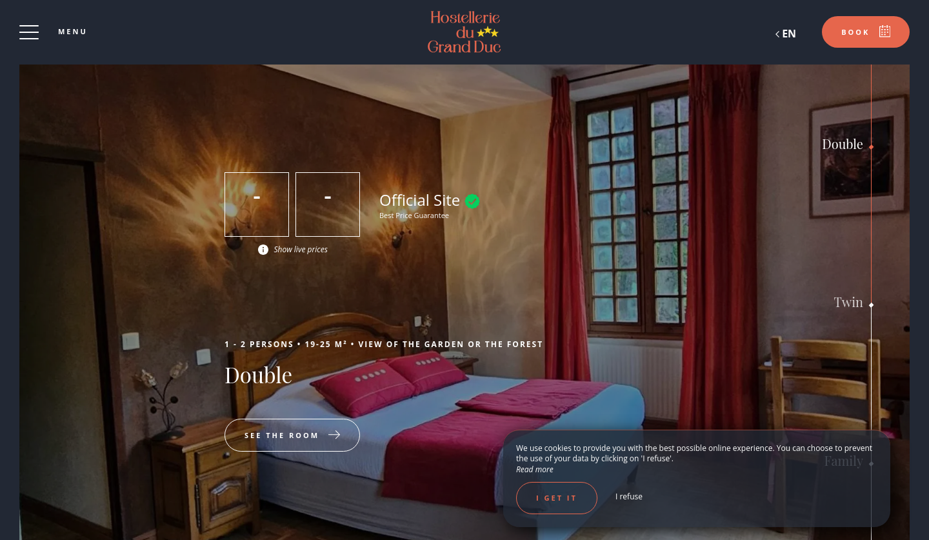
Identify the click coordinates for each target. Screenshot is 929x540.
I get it (556, 498)
